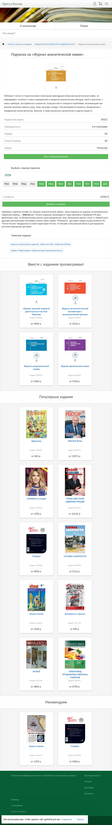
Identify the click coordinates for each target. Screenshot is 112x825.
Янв (6, 183)
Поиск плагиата (18, 811)
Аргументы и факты (75, 614)
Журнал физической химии (75, 366)
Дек (105, 183)
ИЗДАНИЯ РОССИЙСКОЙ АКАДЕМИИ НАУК (55, 44)
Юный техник (36, 614)
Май (41, 183)
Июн (50, 183)
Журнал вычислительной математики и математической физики (75, 311)
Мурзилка (36, 441)
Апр (32, 183)
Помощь (15, 799)
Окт (87, 183)
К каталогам (28, 25)
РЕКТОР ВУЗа (75, 441)
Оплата (88, 781)
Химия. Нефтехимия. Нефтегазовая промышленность (37, 250)
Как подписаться (92, 775)
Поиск (84, 25)
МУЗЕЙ (36, 671)
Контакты (88, 793)
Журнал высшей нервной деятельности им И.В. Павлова (36, 311)
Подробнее (66, 819)
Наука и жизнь (36, 746)
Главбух (36, 556)
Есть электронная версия (56, 156)
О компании (17, 805)
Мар (23, 183)
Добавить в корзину (56, 204)
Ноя (96, 183)
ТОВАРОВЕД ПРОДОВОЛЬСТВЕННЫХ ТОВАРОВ (75, 674)
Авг (70, 183)
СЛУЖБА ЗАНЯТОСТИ (75, 556)
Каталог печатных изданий (19, 44)
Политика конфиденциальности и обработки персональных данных (43, 775)
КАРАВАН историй (36, 499)
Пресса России (12, 4)
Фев (15, 183)
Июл (60, 183)
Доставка (88, 787)
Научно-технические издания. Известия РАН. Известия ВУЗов (40, 244)
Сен (78, 183)
